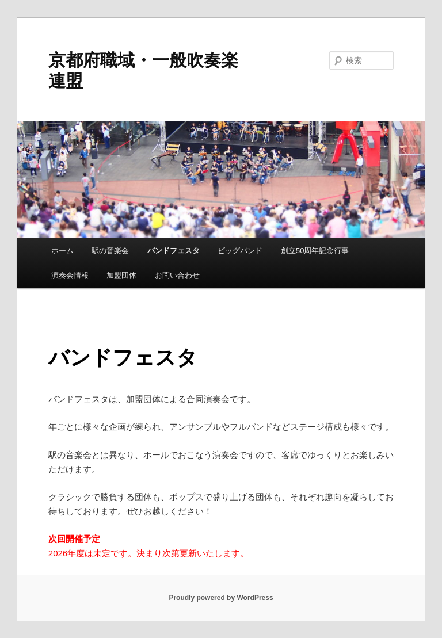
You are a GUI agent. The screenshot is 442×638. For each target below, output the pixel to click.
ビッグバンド (240, 250)
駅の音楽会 (110, 250)
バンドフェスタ (173, 250)
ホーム (62, 250)
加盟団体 (121, 275)
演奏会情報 (70, 275)
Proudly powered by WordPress (221, 598)
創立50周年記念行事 (315, 250)
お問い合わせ (177, 275)
